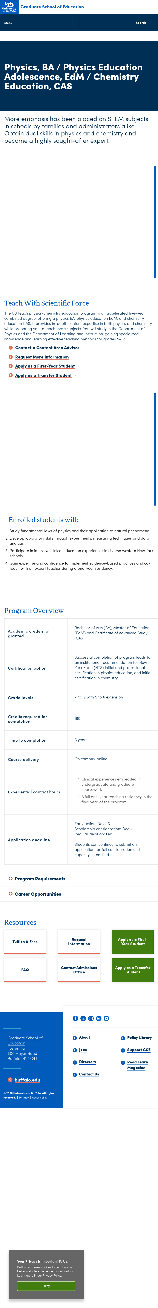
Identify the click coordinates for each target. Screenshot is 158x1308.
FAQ (25, 969)
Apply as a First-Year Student (133, 941)
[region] (46, 1274)
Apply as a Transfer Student (132, 969)
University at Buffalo (27, 1100)
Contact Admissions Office (79, 969)
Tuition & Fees (25, 941)
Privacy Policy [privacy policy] (52, 1275)
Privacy (24, 1105)
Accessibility (40, 1105)
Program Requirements (40, 878)
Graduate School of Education (52, 6)
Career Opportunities (38, 894)
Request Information (79, 941)
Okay (46, 1286)
